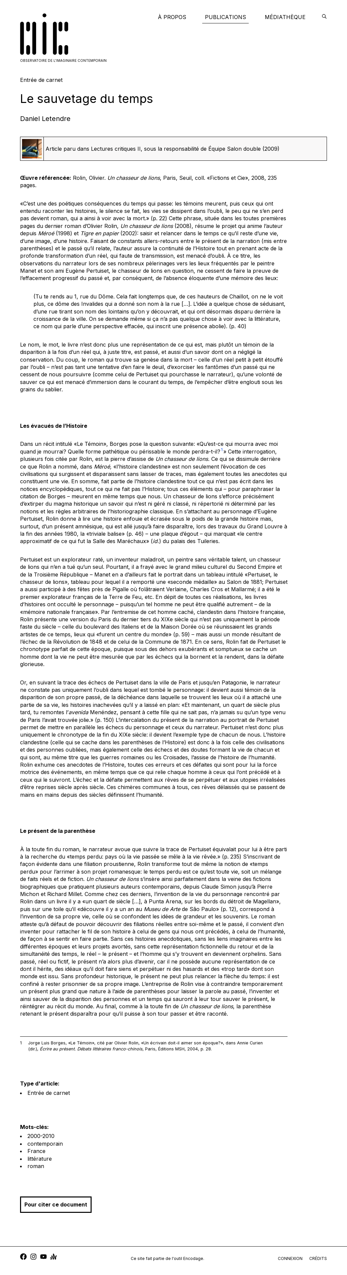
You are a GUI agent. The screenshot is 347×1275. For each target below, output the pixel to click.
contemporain (45, 1143)
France (36, 1151)
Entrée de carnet (48, 1093)
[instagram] (33, 1257)
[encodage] (324, 17)
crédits (318, 1258)
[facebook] (23, 1257)
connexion (290, 1258)
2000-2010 (40, 1136)
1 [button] (222, 449)
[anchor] (53, 1257)
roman (35, 1166)
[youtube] (43, 1257)
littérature (39, 1158)
